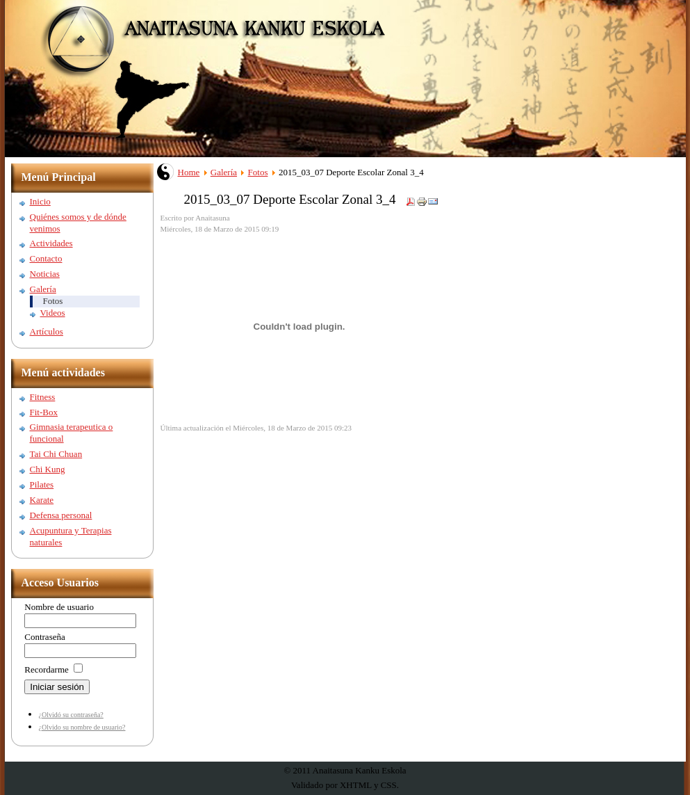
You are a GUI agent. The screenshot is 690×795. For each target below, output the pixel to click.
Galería (224, 172)
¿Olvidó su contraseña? (71, 714)
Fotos (258, 172)
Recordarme (46, 669)
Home (189, 172)
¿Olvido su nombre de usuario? (82, 727)
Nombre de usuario (59, 607)
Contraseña (44, 637)
